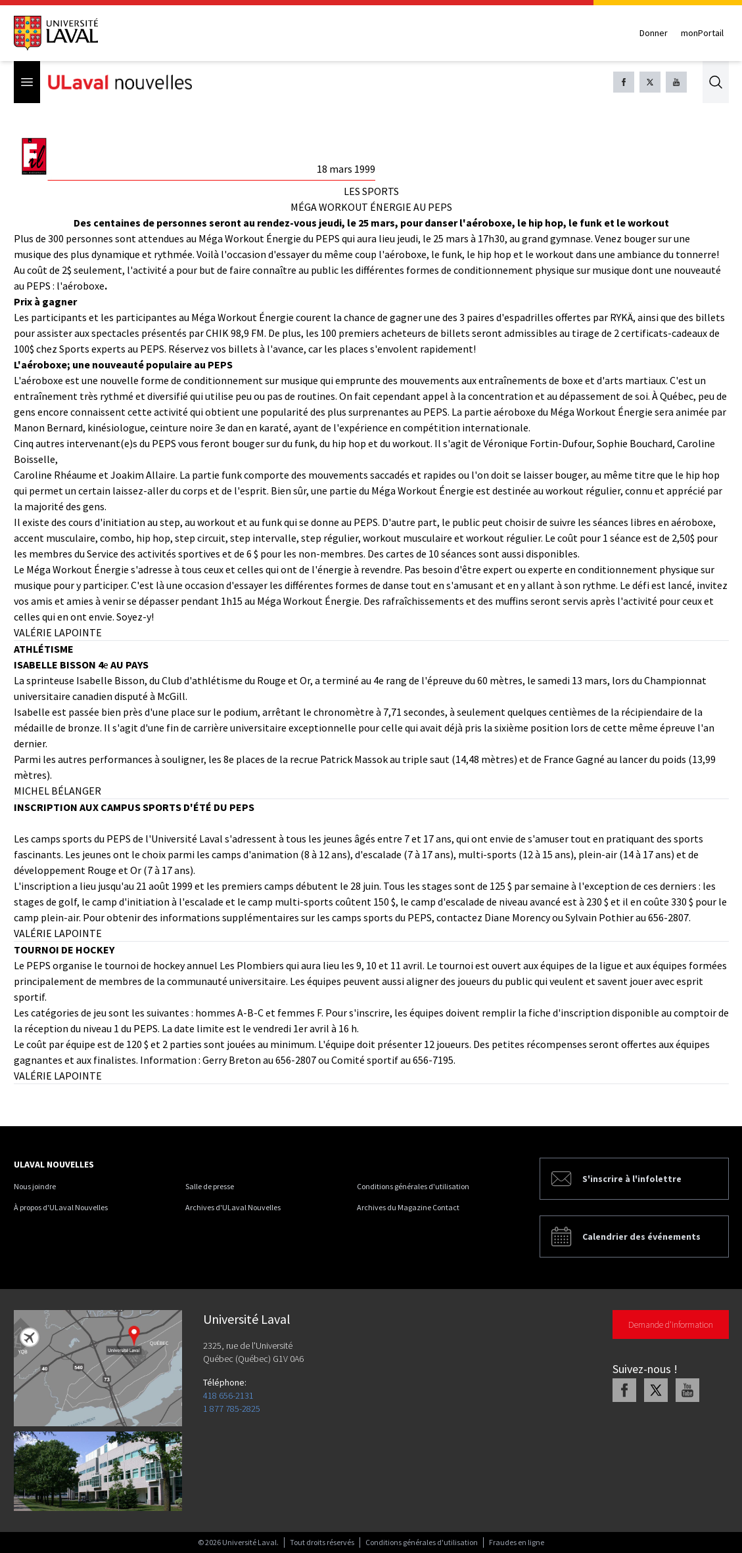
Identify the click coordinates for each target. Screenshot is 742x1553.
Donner (653, 33)
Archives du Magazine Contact (408, 1207)
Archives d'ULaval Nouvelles (233, 1207)
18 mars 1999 (346, 168)
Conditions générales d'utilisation (413, 1186)
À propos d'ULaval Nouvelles (61, 1207)
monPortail (702, 33)
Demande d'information (670, 1324)
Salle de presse (209, 1186)
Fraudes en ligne (516, 1542)
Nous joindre (35, 1186)
